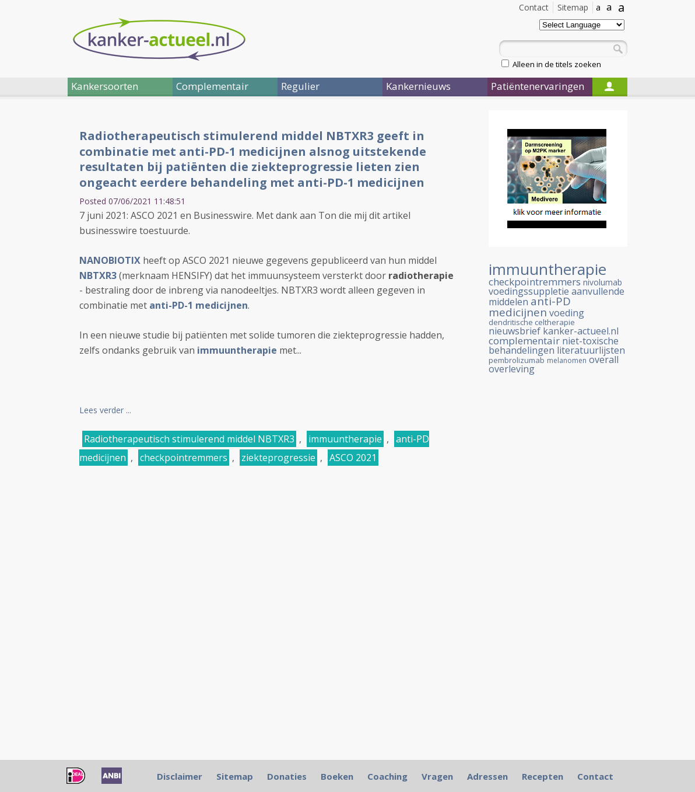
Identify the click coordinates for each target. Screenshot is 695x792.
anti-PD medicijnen (530, 307)
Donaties (287, 776)
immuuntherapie (237, 350)
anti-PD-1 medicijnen (198, 305)
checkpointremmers (183, 457)
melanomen (567, 360)
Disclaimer (179, 776)
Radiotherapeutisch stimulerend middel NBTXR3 (189, 438)
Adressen (487, 776)
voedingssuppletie (529, 291)
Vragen (437, 776)
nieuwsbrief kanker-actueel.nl (554, 331)
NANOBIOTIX (110, 260)
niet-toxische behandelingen (554, 345)
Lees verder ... (105, 410)
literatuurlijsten (591, 350)
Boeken (337, 776)
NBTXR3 (98, 275)
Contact (534, 7)
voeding (566, 312)
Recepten (542, 776)
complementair (524, 340)
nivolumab (602, 282)
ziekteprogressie (278, 457)
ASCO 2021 (353, 457)
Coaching (387, 776)
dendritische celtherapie (532, 322)
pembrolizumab (517, 360)
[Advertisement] (558, 581)
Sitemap (572, 7)
